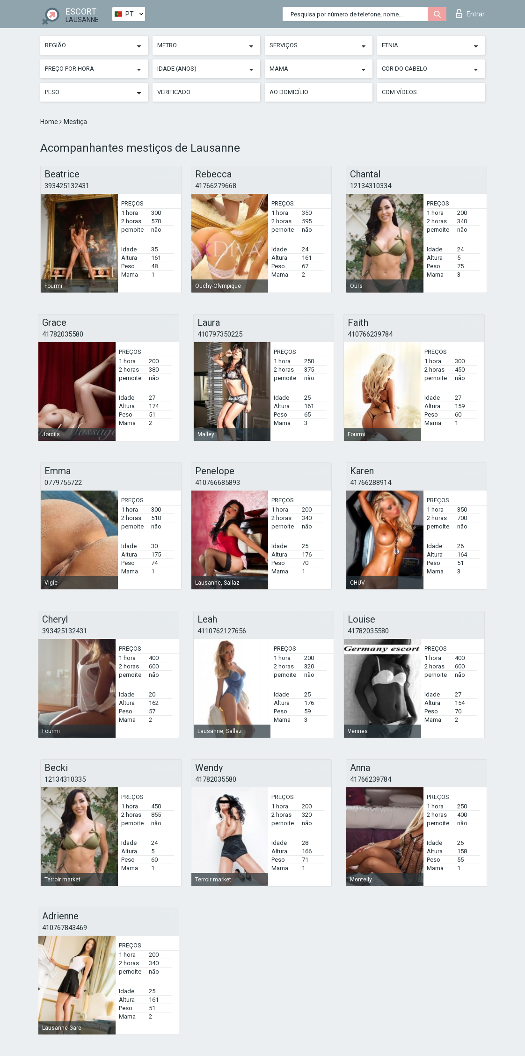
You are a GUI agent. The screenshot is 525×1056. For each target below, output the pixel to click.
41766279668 (215, 186)
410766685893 (217, 482)
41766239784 (370, 779)
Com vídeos (399, 91)
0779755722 (63, 482)
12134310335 (65, 779)
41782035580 (62, 334)
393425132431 (66, 186)
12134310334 (370, 186)
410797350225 (219, 334)
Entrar (470, 13)
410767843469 (64, 928)
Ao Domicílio (289, 91)
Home (49, 121)
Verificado (173, 91)
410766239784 (370, 334)
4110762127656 (221, 631)
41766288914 (370, 482)
